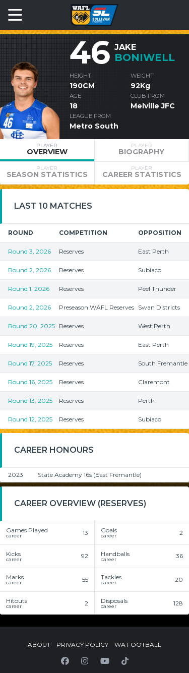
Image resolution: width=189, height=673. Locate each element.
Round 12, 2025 (30, 419)
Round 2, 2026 (29, 270)
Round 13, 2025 (30, 400)
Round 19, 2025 (30, 344)
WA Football (137, 644)
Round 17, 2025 (30, 363)
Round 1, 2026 (28, 288)
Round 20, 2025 (31, 326)
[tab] (47, 150)
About (39, 644)
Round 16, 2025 (30, 382)
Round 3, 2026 (29, 251)
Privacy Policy (82, 644)
